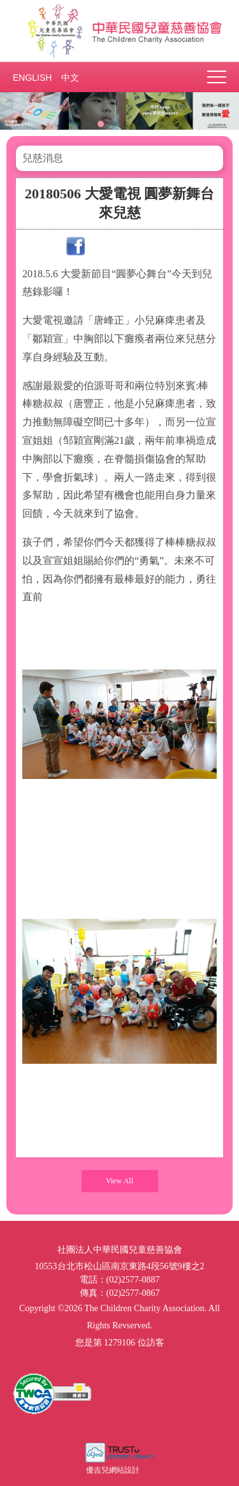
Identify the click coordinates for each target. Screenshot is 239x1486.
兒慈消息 (42, 158)
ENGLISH (32, 77)
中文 (70, 77)
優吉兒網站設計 (113, 1470)
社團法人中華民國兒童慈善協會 (120, 31)
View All (119, 1180)
